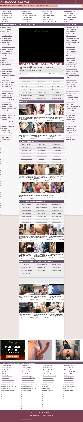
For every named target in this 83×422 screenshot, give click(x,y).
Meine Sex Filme (6, 139)
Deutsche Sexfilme (7, 13)
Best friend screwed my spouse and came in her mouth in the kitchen (26, 256)
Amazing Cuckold (6, 11)
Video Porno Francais (28, 17)
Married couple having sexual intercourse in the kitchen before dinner (56, 154)
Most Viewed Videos (69, 2)
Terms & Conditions (48, 415)
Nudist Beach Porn (69, 19)
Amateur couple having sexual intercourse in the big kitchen (26, 196)
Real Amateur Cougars (8, 133)
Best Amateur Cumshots (49, 21)
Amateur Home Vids (7, 97)
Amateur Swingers (27, 21)
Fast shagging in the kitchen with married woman (40, 256)
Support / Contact (34, 415)
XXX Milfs (4, 119)
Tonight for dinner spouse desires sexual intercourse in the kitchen (25, 274)
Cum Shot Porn (6, 110)
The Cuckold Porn (6, 86)
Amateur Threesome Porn (8, 115)
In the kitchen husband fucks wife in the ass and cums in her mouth (26, 214)
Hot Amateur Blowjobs (8, 82)
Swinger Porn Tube (7, 84)
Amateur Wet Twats (7, 106)
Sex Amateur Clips (7, 104)
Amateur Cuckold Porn (8, 88)
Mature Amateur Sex (69, 15)
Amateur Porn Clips (7, 117)
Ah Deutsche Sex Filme (70, 17)
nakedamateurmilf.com (26, 419)
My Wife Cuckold (27, 11)
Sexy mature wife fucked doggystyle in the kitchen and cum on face (41, 196)
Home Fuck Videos (7, 21)
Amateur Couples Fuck (8, 99)
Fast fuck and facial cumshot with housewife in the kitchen (41, 214)
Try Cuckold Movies (7, 15)
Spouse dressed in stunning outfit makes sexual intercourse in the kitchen (41, 136)
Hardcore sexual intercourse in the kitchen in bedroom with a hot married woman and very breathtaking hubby (26, 137)
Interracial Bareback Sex (29, 15)
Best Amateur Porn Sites (8, 122)
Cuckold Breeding (6, 124)
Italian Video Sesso (48, 19)
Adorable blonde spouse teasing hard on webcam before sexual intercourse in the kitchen (41, 275)
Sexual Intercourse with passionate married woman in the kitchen (41, 154)
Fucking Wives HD (6, 102)
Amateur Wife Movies (49, 15)
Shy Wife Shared (68, 13)
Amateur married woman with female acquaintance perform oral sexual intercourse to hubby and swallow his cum (56, 335)
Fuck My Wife (5, 80)
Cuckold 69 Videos (48, 13)
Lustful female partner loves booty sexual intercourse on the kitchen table (26, 154)
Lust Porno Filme (6, 95)
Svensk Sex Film (47, 11)
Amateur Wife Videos (7, 93)
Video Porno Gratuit (7, 17)
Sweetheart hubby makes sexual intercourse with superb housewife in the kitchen (56, 136)
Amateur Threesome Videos (9, 108)
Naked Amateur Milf (40, 2)
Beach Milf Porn (6, 130)
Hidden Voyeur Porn (69, 11)
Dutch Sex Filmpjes (7, 113)
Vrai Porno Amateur (69, 21)
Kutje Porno (5, 19)
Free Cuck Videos (27, 19)
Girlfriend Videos (27, 13)
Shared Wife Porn (6, 135)
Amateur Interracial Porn (8, 126)
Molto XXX (46, 17)
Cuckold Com (5, 128)
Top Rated (59, 2)
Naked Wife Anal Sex (7, 91)
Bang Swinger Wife (7, 137)
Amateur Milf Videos (36, 70)
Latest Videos (51, 2)
